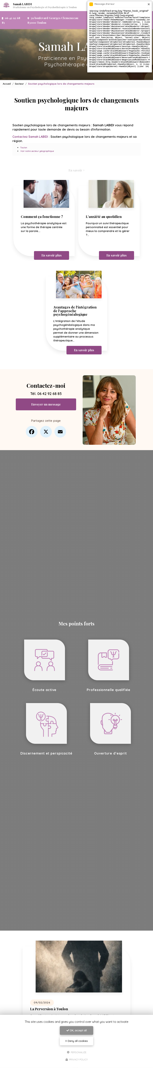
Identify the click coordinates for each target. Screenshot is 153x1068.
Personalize (76, 1052)
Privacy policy (77, 1059)
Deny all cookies (76, 1041)
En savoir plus (51, 245)
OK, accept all (76, 1030)
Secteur (19, 73)
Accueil (7, 73)
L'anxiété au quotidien (104, 205)
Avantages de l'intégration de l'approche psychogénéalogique (75, 300)
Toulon (23, 136)
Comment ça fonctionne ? (43, 205)
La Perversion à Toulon (50, 998)
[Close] (149, 4)
